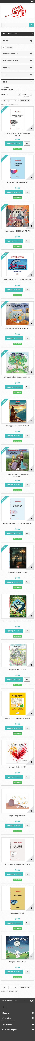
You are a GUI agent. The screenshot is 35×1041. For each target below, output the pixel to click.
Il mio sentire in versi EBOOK (17, 182)
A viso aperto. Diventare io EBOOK (17, 864)
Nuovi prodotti (10, 60)
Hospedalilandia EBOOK (17, 669)
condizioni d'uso (11, 53)
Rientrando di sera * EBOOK (17, 572)
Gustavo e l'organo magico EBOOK (17, 718)
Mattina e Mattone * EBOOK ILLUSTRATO (17, 280)
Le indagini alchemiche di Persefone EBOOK (17, 134)
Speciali (7, 68)
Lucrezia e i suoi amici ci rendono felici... (18, 621)
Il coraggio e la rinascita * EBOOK (17, 426)
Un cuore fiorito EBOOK (17, 767)
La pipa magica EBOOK (17, 815)
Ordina (3, 94)
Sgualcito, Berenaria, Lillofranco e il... (17, 328)
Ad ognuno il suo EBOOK (17, 962)
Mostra (24, 94)
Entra (31, 1)
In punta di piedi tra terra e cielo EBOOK (17, 523)
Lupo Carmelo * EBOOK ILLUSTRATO (17, 231)
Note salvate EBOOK (17, 913)
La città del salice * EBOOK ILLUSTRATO (17, 377)
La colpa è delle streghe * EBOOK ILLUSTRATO (17, 475)
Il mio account (6, 1025)
